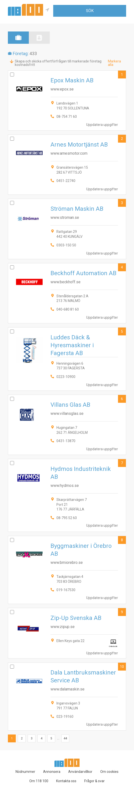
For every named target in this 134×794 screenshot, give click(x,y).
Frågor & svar (94, 781)
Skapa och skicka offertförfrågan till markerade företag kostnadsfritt (58, 63)
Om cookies (109, 772)
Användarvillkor (80, 772)
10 (122, 667)
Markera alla (114, 63)
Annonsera (51, 772)
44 (65, 738)
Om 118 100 (38, 781)
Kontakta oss (66, 781)
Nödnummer (25, 772)
